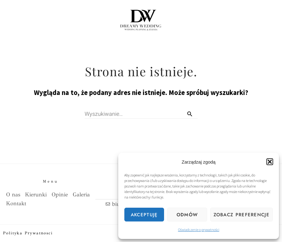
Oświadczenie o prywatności (198, 229)
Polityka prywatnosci (28, 233)
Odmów (187, 214)
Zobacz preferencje (241, 214)
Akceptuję (144, 214)
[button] (270, 162)
